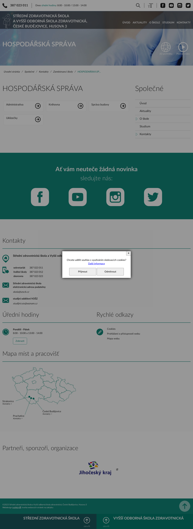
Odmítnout (110, 271)
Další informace (96, 263)
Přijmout (82, 271)
